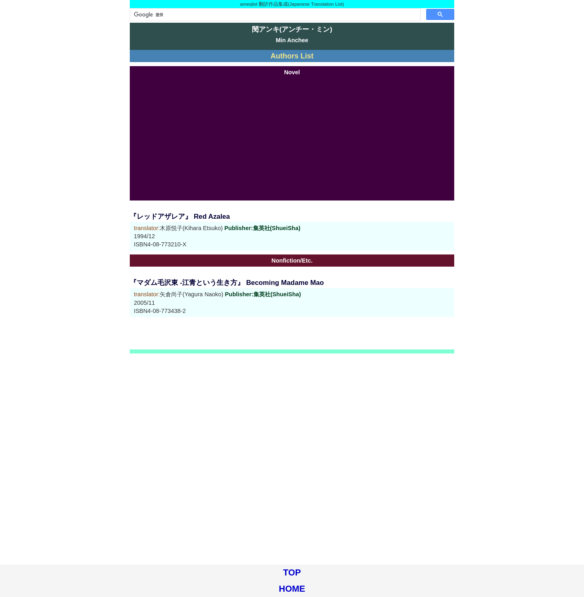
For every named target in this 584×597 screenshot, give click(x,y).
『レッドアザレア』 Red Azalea (180, 216)
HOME (292, 589)
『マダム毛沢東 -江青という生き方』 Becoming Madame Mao (227, 283)
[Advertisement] (292, 137)
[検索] (274, 14)
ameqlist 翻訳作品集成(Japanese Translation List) (292, 4)
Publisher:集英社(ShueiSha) (262, 228)
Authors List (292, 56)
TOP (292, 572)
